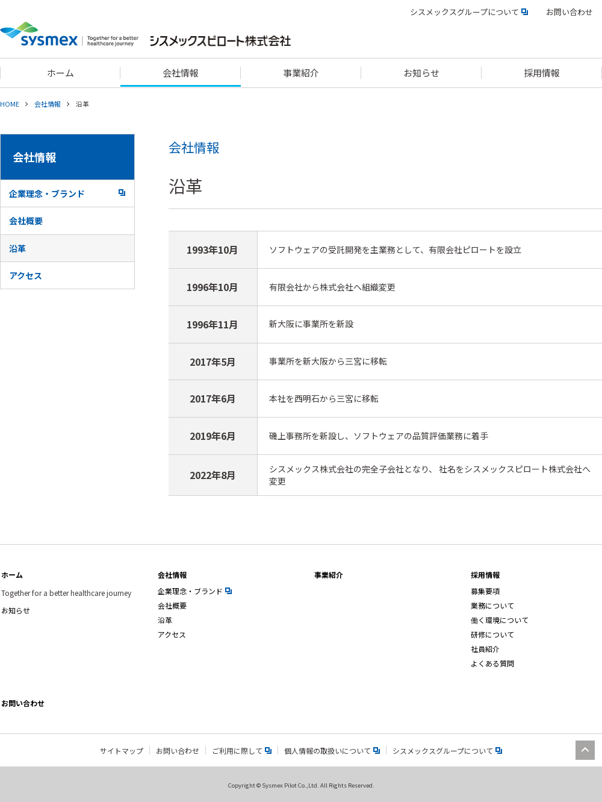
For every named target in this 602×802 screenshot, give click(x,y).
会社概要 (26, 221)
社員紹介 (485, 649)
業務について (492, 605)
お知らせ (15, 610)
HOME (9, 103)
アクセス (25, 275)
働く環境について (500, 620)
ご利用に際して (242, 750)
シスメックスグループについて (469, 11)
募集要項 (485, 591)
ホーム (12, 574)
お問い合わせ (569, 11)
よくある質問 (492, 663)
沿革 (17, 248)
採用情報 (485, 574)
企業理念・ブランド (67, 193)
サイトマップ (121, 750)
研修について (492, 634)
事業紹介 (328, 574)
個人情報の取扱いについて (332, 750)
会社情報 (47, 103)
